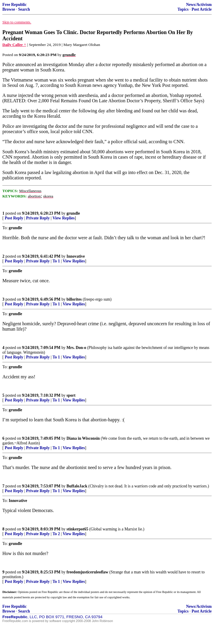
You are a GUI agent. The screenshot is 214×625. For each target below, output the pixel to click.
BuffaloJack (76, 486)
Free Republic (14, 4)
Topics (182, 9)
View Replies (64, 218)
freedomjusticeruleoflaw (87, 572)
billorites (74, 299)
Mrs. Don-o (76, 347)
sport (70, 395)
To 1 (56, 261)
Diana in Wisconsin (83, 438)
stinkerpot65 (77, 529)
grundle (73, 213)
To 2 (56, 534)
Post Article (201, 9)
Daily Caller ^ (14, 44)
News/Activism (199, 4)
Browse (8, 9)
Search (24, 9)
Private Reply (38, 218)
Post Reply (14, 218)
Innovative (75, 256)
